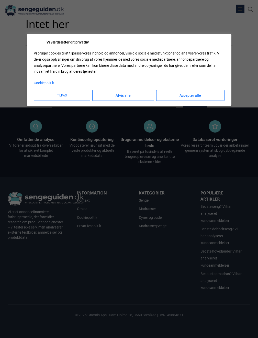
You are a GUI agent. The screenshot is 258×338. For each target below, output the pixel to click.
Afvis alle (123, 95)
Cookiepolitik (44, 83)
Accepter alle (190, 95)
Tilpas (62, 95)
